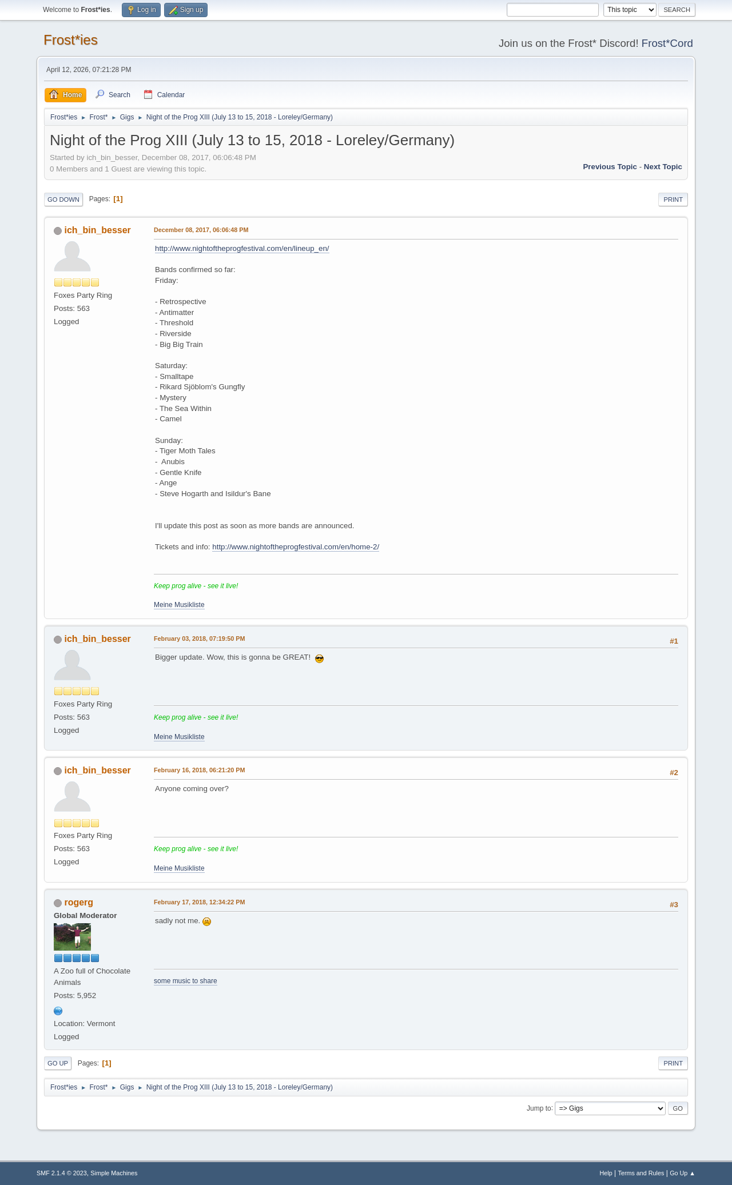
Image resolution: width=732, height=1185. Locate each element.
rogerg (78, 902)
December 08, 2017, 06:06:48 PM (201, 229)
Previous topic (610, 166)
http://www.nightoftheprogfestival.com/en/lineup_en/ (242, 248)
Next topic (663, 166)
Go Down (63, 199)
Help (606, 1173)
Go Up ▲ (682, 1173)
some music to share (185, 981)
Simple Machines (113, 1173)
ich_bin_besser (97, 230)
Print (673, 199)
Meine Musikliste (179, 605)
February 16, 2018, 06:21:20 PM (199, 770)
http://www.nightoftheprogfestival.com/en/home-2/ (295, 546)
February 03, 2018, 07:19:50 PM (199, 638)
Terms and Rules (641, 1173)
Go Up (57, 1063)
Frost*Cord (667, 43)
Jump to (539, 1108)
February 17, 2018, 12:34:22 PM (199, 902)
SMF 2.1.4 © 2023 (62, 1173)
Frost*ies (70, 39)
